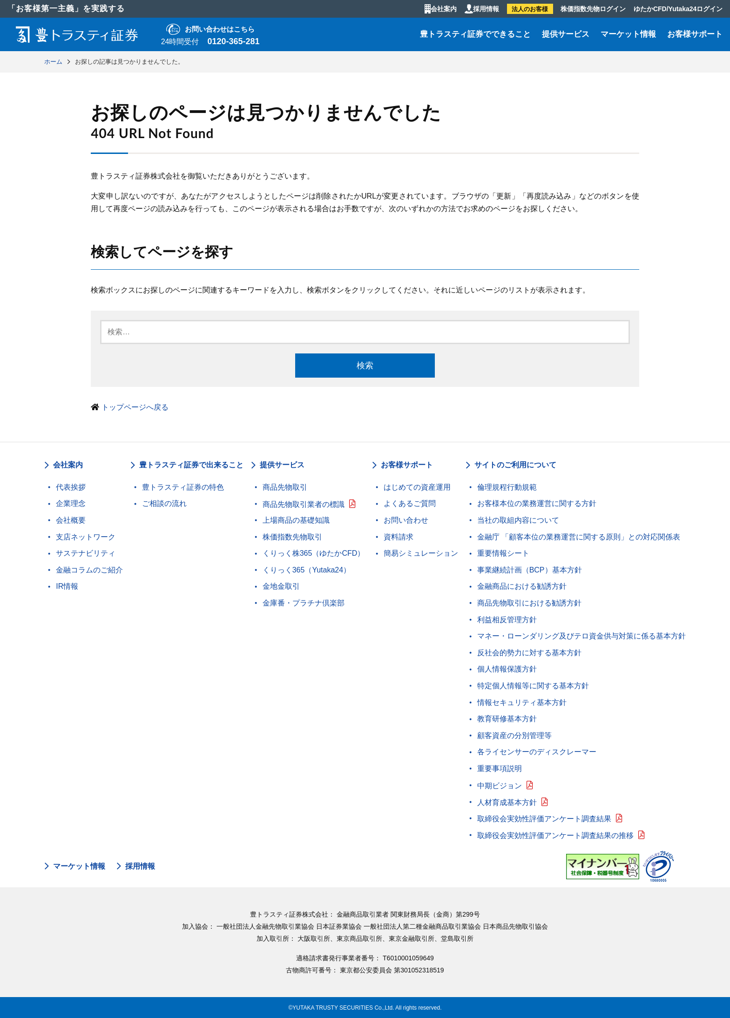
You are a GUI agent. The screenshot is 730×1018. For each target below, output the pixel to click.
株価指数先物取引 (292, 537)
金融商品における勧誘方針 (522, 586)
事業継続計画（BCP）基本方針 (529, 570)
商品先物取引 (285, 487)
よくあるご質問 (410, 503)
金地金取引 (281, 586)
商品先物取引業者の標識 (304, 504)
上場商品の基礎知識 (296, 520)
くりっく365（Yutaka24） (307, 570)
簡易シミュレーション (421, 553)
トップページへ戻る (135, 407)
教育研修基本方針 (507, 719)
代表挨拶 (71, 487)
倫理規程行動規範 (507, 487)
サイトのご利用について (515, 465)
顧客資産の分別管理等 (514, 735)
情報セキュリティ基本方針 (522, 702)
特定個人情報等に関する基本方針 (533, 686)
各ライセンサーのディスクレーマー (536, 752)
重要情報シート (503, 553)
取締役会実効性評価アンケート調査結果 (544, 819)
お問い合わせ (406, 520)
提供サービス (565, 34)
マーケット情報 (628, 34)
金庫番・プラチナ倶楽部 (304, 603)
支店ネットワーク (85, 537)
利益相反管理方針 (507, 620)
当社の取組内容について (518, 520)
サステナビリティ (85, 553)
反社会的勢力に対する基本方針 (529, 653)
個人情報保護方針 (507, 669)
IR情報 (67, 586)
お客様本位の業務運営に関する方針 (536, 503)
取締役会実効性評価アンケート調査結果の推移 (555, 835)
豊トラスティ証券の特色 (183, 487)
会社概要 (71, 520)
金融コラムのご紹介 (89, 570)
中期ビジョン (499, 786)
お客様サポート (695, 34)
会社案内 (444, 9)
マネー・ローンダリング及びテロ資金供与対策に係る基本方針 (581, 636)
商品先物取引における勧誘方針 (529, 603)
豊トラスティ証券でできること (475, 34)
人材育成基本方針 (507, 802)
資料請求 (398, 537)
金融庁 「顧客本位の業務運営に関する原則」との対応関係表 (578, 537)
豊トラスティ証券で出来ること (191, 465)
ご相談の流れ (164, 503)
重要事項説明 (499, 768)
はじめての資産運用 (417, 487)
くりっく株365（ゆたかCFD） (314, 553)
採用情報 (486, 9)
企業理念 (71, 503)
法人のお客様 (530, 9)
